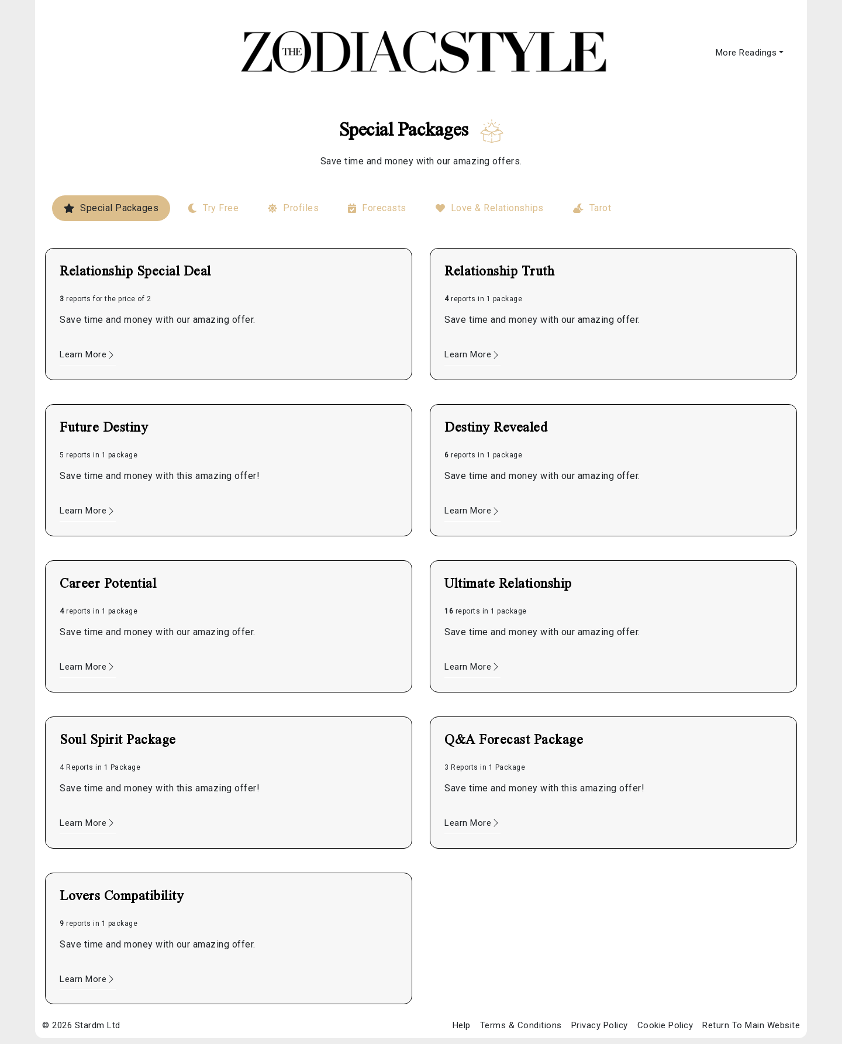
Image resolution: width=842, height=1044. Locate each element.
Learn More (88, 354)
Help (462, 1025)
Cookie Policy (665, 1025)
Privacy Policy (599, 1025)
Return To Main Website (751, 1025)
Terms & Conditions (521, 1025)
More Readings (746, 52)
